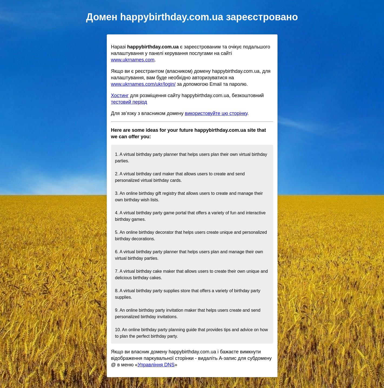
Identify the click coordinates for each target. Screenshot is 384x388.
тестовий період (129, 102)
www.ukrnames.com (133, 60)
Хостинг (120, 95)
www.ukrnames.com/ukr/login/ (143, 84)
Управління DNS (156, 364)
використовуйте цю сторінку (216, 113)
